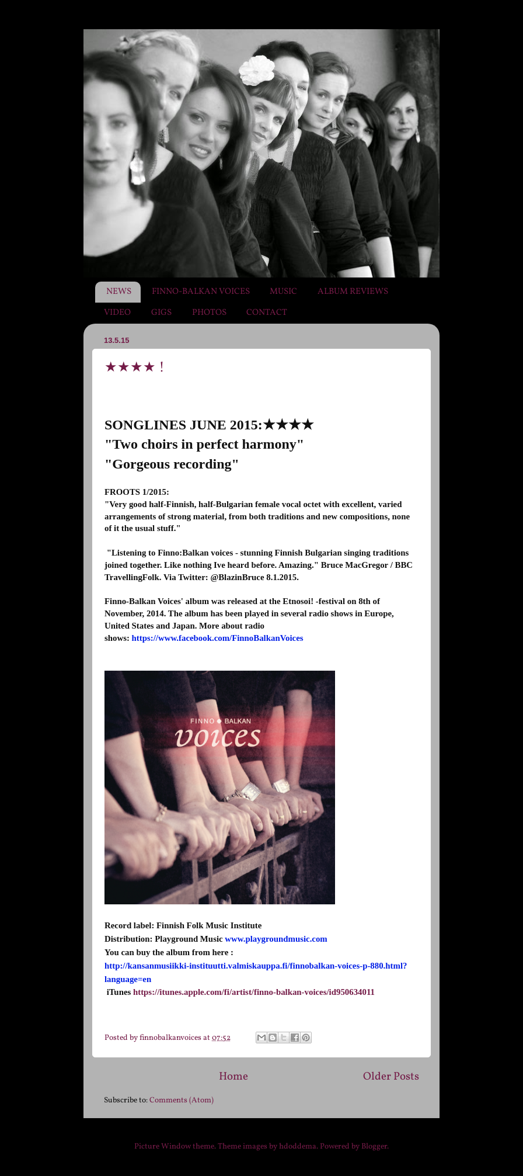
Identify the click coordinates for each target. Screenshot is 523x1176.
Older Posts (391, 1076)
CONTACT (266, 313)
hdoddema (297, 1146)
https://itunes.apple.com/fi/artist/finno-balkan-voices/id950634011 (253, 992)
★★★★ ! (134, 368)
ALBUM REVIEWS (353, 292)
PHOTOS (209, 313)
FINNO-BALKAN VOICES (201, 292)
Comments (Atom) (181, 1100)
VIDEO (117, 313)
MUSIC (283, 292)
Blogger (374, 1146)
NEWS (118, 292)
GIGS (161, 313)
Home (233, 1076)
